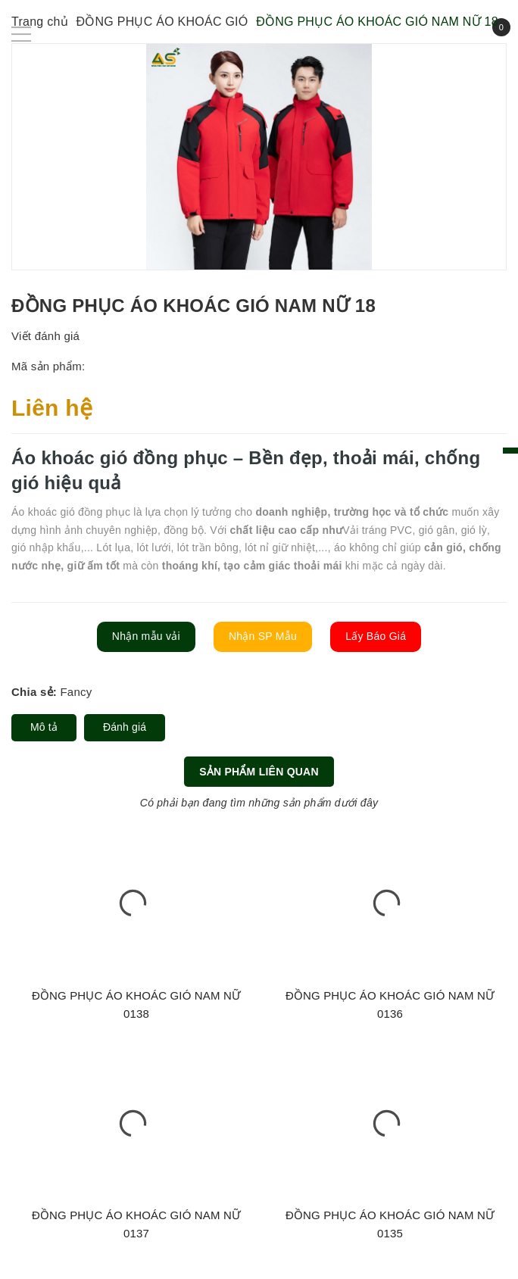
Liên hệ (51, 407)
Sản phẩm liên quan (259, 772)
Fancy (76, 691)
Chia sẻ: (34, 691)
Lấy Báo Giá (375, 636)
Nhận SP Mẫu (263, 636)
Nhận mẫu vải (146, 636)
